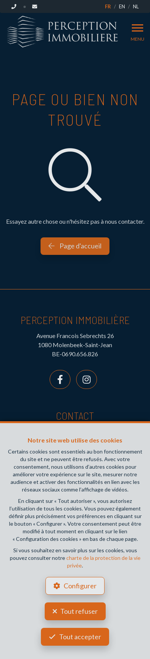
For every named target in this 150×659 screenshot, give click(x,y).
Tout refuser (79, 611)
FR (108, 6)
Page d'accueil (75, 246)
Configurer (80, 586)
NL (136, 6)
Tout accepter (80, 636)
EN (122, 6)
